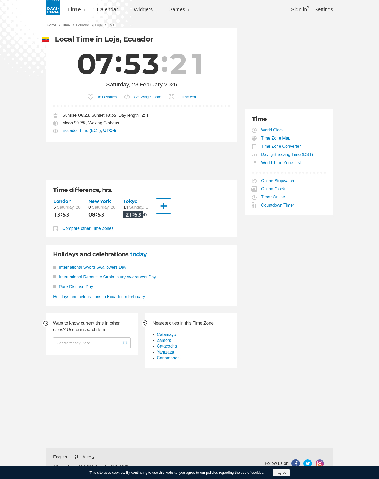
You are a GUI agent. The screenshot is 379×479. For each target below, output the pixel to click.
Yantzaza (165, 352)
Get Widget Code (147, 97)
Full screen (187, 97)
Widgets (143, 9)
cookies (118, 473)
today (138, 254)
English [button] (60, 457)
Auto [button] (86, 457)
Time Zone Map (275, 138)
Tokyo (130, 201)
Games (176, 9)
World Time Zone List (281, 162)
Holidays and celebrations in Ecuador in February (99, 296)
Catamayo (166, 334)
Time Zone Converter (281, 146)
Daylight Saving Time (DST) (287, 154)
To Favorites (107, 97)
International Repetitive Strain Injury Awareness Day (104, 277)
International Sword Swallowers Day (89, 267)
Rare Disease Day (73, 286)
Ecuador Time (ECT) (81, 130)
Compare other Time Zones (88, 228)
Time (74, 9)
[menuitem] (74, 9)
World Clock (272, 130)
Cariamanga (168, 358)
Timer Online (273, 197)
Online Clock (273, 189)
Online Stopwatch (277, 181)
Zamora (164, 340)
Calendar (107, 9)
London (62, 201)
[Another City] (163, 206)
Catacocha (167, 346)
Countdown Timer (277, 205)
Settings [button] (323, 9)
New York (99, 201)
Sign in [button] (299, 9)
